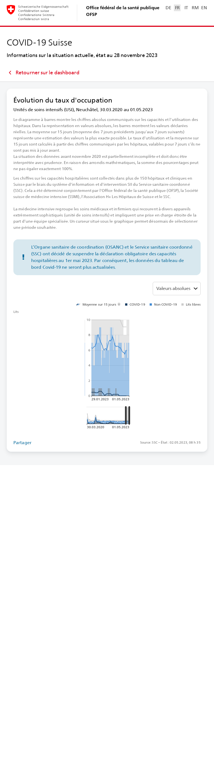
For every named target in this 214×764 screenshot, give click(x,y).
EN (204, 7)
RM (195, 7)
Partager (22, 442)
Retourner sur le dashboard (43, 72)
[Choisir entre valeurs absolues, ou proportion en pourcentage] (177, 288)
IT (186, 7)
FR (177, 7)
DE (168, 7)
